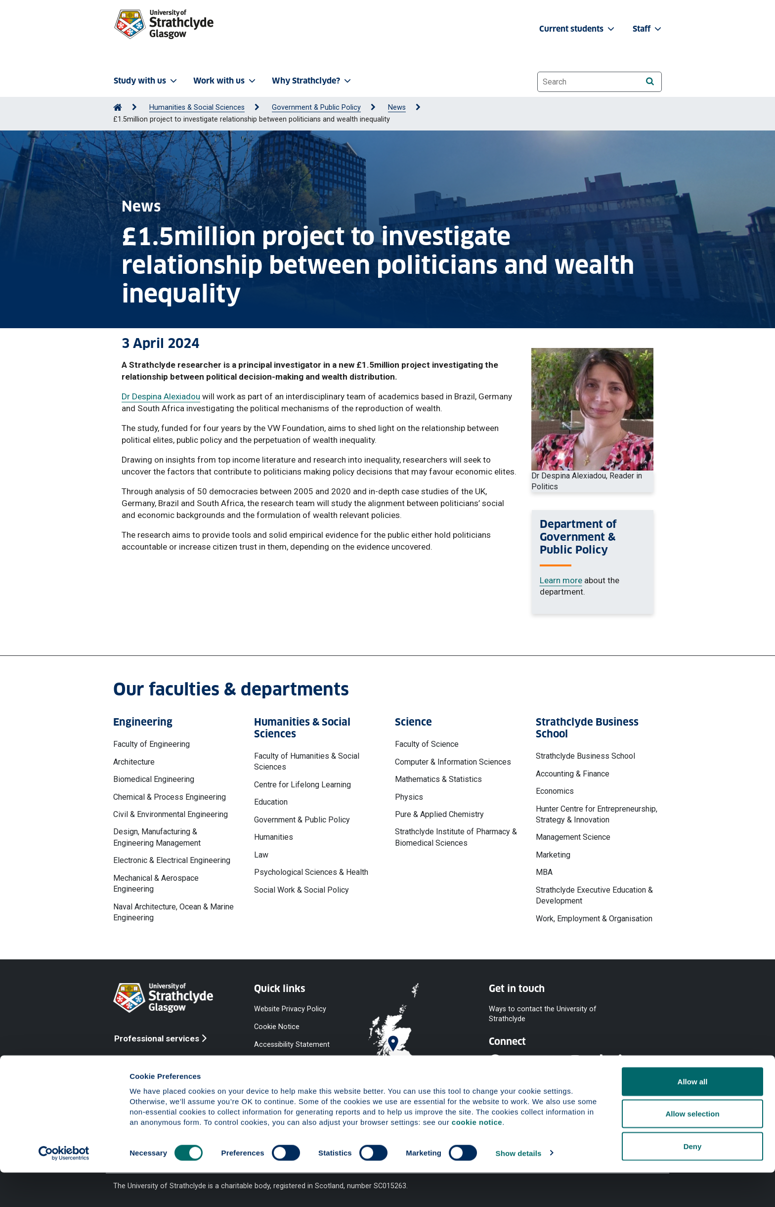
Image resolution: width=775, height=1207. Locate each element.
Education (271, 802)
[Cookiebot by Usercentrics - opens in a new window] (64, 1187)
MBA (544, 872)
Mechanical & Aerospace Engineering (156, 883)
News (397, 107)
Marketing (553, 855)
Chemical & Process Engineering (169, 797)
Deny (693, 1180)
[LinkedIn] (631, 1061)
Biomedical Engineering (153, 779)
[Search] (650, 81)
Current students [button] (577, 29)
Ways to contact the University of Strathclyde (543, 1014)
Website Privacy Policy (290, 1009)
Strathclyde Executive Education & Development (594, 895)
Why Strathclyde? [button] (312, 81)
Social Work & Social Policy (301, 890)
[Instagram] (581, 1061)
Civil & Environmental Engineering (170, 814)
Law (261, 855)
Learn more (561, 580)
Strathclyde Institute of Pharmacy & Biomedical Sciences (456, 837)
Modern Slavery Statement (279, 1085)
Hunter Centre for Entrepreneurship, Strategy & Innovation (596, 814)
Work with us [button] (225, 81)
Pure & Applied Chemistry (439, 814)
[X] (556, 1061)
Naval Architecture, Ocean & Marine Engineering (173, 912)
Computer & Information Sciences (453, 762)
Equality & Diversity (284, 1062)
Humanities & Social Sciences (197, 107)
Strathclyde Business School (585, 756)
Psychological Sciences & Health (311, 872)
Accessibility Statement (292, 1044)
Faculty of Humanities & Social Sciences (306, 761)
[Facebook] (502, 1061)
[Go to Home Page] (117, 107)
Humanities (273, 837)
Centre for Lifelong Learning (302, 784)
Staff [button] (648, 29)
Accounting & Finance (572, 773)
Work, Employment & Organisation (594, 918)
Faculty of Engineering (151, 744)
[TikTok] (606, 1061)
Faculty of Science (427, 744)
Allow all (693, 1116)
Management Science (573, 837)
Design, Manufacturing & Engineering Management (157, 837)
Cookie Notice (277, 1027)
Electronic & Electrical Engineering (171, 860)
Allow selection (692, 1148)
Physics (409, 797)
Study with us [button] (146, 81)
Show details (519, 1187)
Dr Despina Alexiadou (161, 396)
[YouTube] (529, 1061)
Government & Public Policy (316, 107)
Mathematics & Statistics (438, 779)
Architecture (134, 762)
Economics (555, 791)
